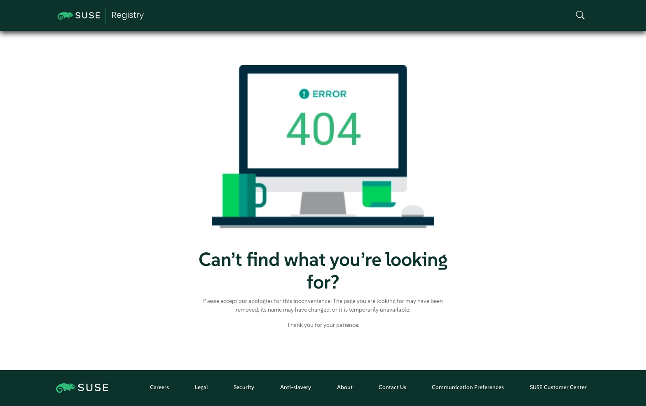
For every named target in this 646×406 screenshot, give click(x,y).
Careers (159, 387)
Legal (201, 387)
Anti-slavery (295, 387)
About (345, 387)
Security (244, 387)
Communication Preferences (468, 387)
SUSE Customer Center (558, 387)
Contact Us (392, 387)
